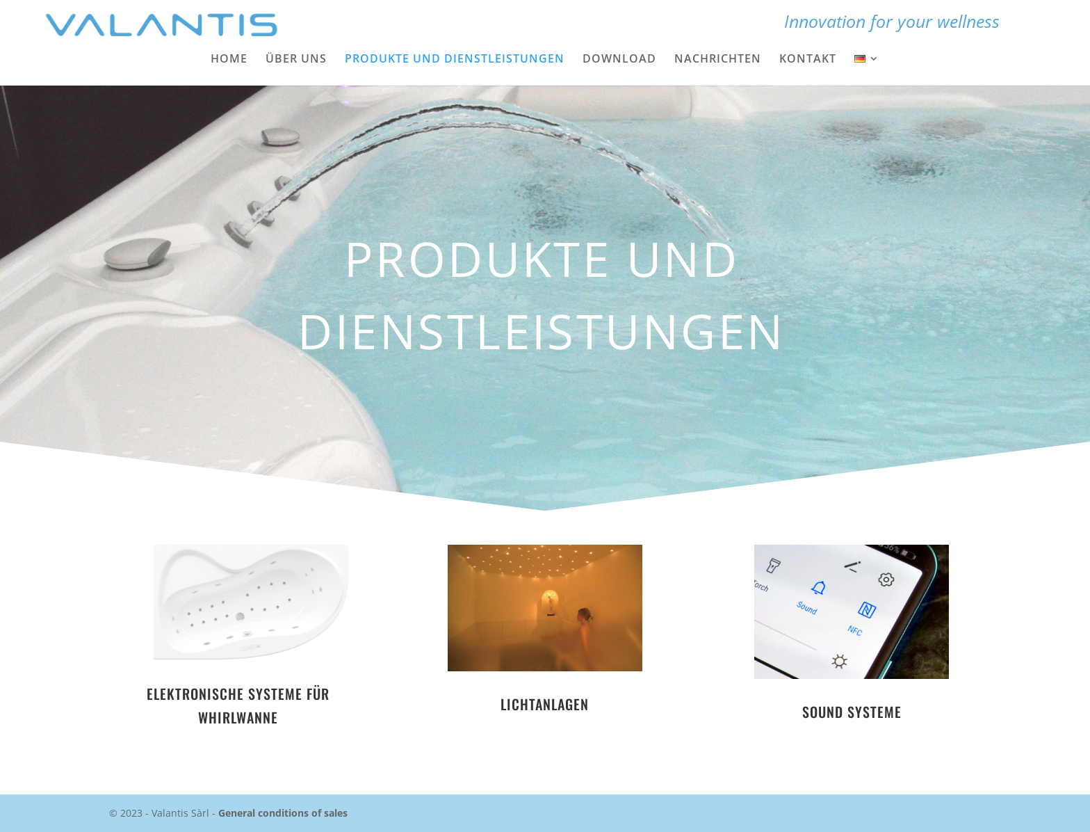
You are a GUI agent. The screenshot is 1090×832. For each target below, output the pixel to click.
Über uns (296, 60)
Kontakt (807, 60)
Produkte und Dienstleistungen (454, 60)
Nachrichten (717, 60)
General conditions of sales (283, 812)
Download (619, 60)
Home (229, 60)
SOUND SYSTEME (852, 711)
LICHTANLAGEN (545, 704)
